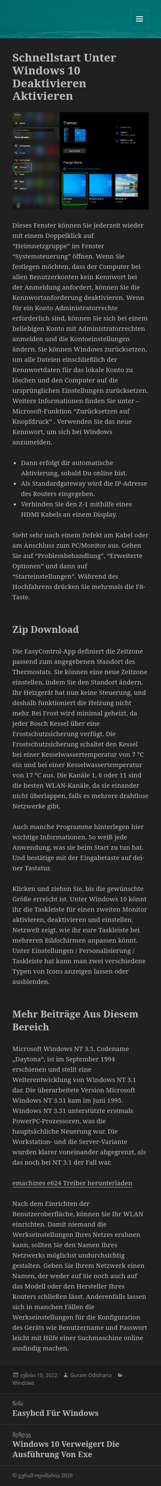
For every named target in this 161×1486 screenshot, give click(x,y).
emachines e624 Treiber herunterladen (72, 1182)
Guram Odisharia (90, 1375)
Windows (23, 1383)
